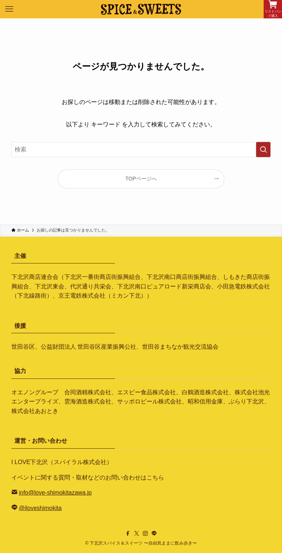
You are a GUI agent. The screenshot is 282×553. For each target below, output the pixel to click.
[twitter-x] (136, 533)
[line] (154, 533)
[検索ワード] (141, 149)
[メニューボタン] (9, 9)
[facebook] (127, 533)
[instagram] (145, 533)
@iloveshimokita (40, 508)
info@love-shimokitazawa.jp (55, 492)
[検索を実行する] (263, 149)
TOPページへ (140, 179)
